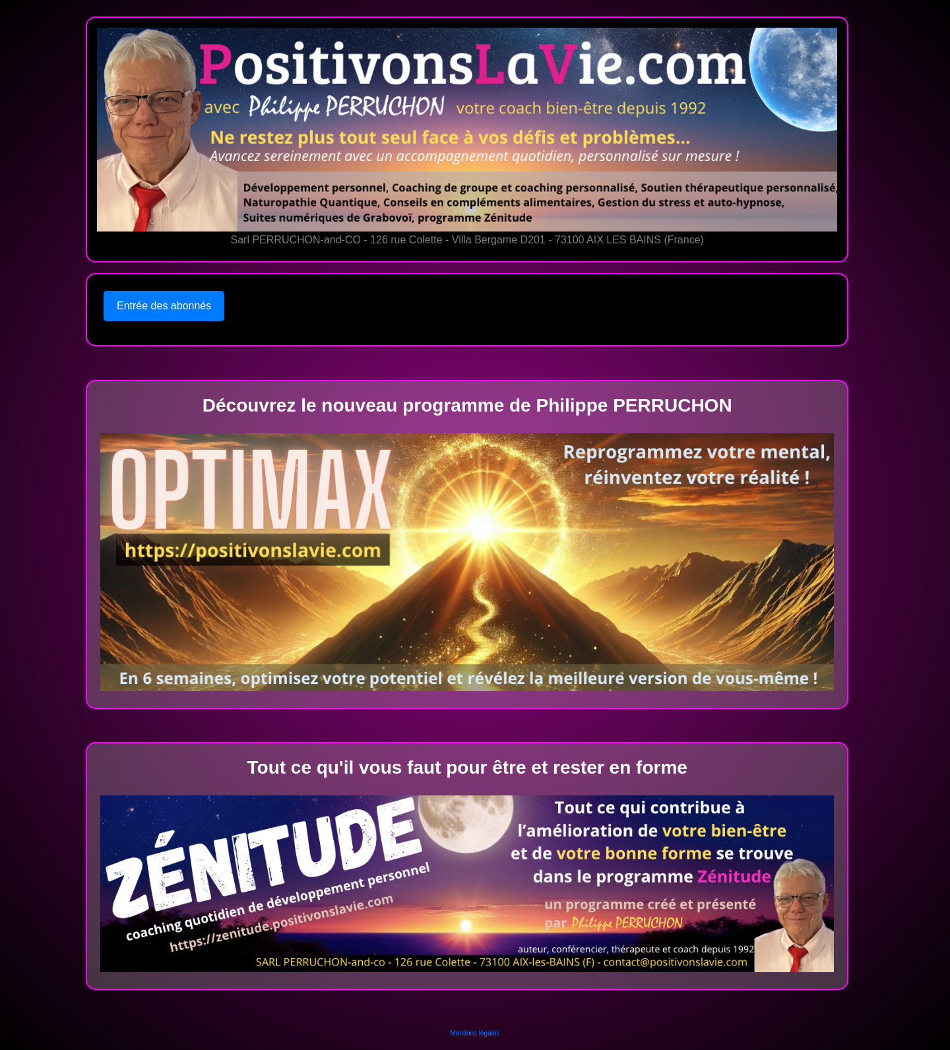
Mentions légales (474, 1033)
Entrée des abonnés (164, 305)
